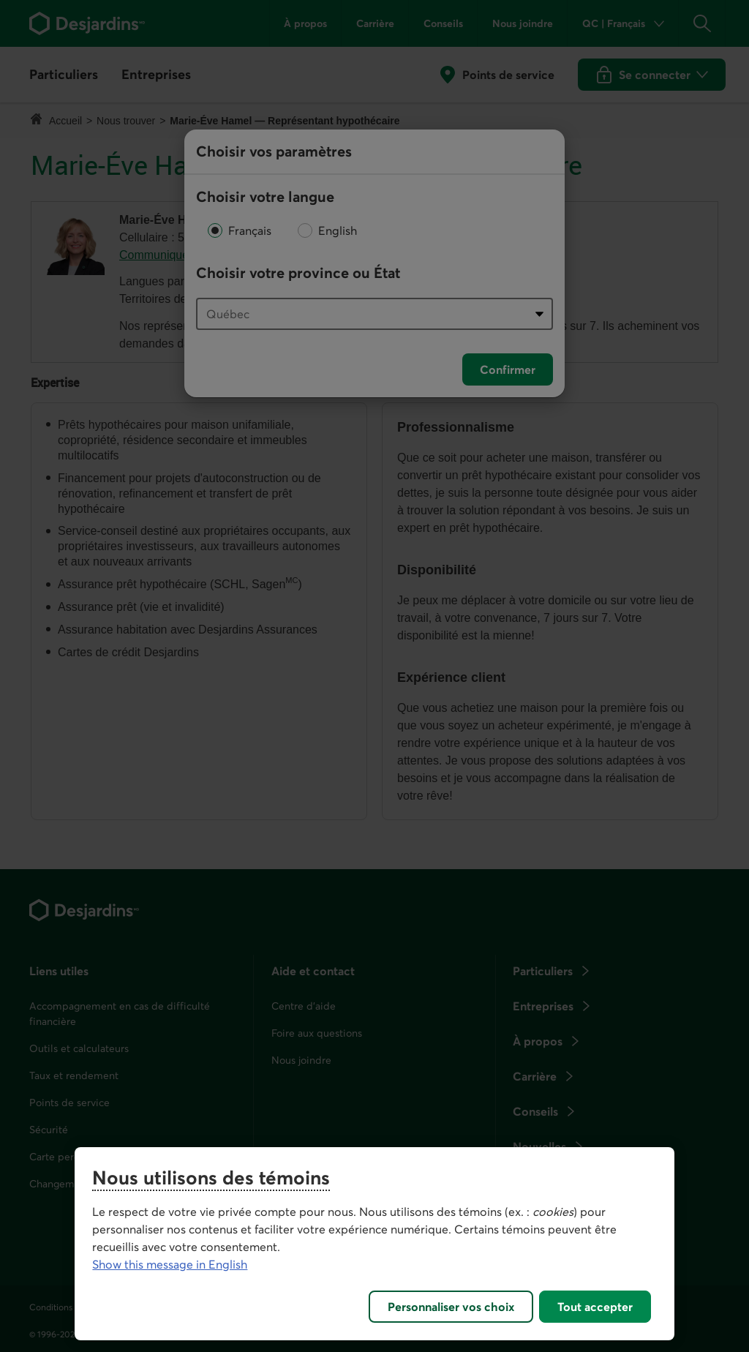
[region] (374, 1243)
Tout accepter (595, 1306)
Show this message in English (169, 1264)
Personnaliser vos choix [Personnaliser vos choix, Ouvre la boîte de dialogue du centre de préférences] (451, 1306)
